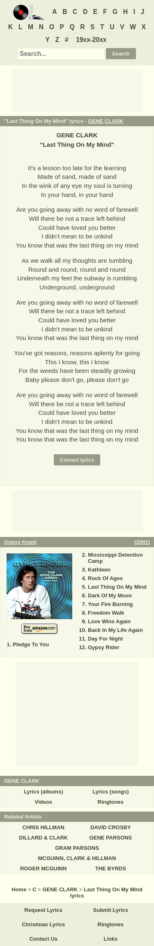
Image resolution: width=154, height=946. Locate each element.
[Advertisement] (77, 90)
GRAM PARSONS (77, 848)
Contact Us (43, 939)
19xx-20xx (91, 39)
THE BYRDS (110, 868)
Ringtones (111, 802)
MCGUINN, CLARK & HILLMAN (77, 858)
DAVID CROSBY (110, 827)
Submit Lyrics (110, 910)
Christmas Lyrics (43, 924)
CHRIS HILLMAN (43, 827)
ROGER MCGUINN (43, 868)
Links (110, 939)
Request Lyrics (43, 910)
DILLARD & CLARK (43, 838)
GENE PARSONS (110, 838)
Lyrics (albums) (43, 792)
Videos (43, 802)
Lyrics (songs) (110, 792)
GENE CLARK (105, 121)
